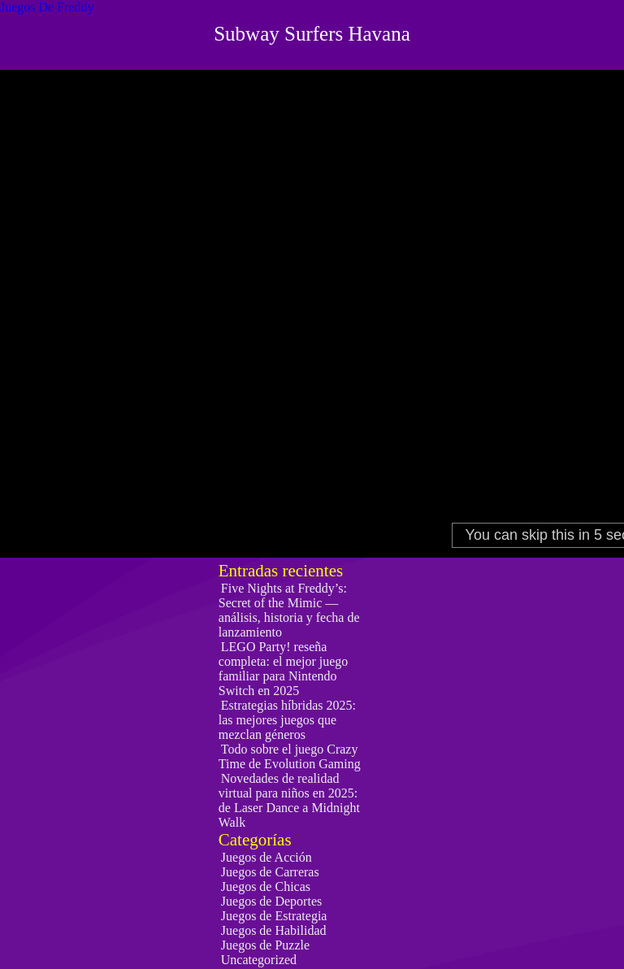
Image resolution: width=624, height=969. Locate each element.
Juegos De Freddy (47, 7)
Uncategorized (259, 960)
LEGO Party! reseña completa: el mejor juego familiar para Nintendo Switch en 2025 (284, 668)
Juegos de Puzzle (265, 945)
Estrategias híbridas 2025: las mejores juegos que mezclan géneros (287, 719)
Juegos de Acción (266, 857)
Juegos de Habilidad (274, 930)
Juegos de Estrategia (274, 916)
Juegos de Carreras (270, 872)
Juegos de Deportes (271, 901)
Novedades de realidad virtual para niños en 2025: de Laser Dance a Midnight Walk (289, 800)
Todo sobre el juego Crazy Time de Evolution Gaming (290, 756)
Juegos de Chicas (265, 886)
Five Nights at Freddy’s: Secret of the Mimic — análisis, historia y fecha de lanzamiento (289, 610)
